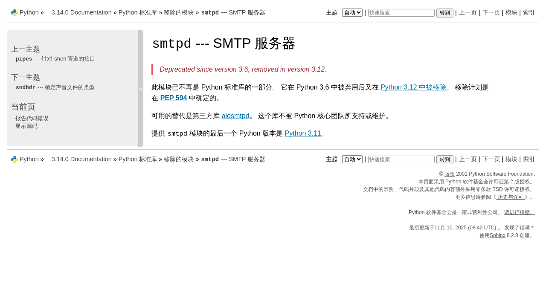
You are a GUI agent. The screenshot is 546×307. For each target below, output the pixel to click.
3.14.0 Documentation (82, 12)
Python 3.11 (303, 133)
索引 (529, 12)
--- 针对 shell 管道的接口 (55, 58)
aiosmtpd (236, 115)
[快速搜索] (401, 13)
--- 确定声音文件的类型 (55, 87)
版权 (449, 174)
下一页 (491, 12)
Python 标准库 (138, 12)
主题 (345, 12)
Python (29, 12)
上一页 (468, 12)
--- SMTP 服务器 (232, 12)
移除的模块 (179, 12)
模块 (511, 12)
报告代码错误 (32, 118)
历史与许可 (510, 197)
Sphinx (497, 235)
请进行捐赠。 (519, 212)
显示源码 (26, 126)
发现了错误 (517, 228)
